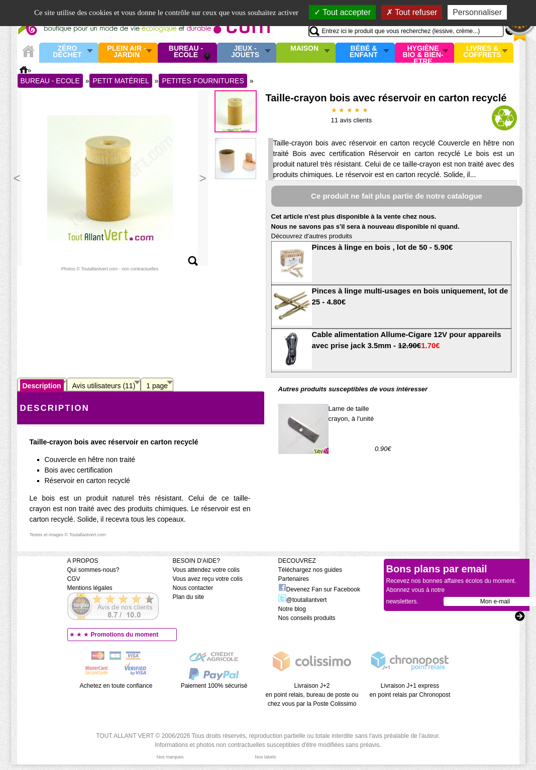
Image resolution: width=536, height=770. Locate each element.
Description (42, 386)
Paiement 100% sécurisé (214, 685)
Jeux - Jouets (245, 52)
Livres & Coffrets (482, 52)
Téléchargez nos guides (310, 569)
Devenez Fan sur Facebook (319, 589)
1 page (157, 386)
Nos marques (170, 756)
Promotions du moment (125, 634)
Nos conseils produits (307, 618)
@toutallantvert (302, 599)
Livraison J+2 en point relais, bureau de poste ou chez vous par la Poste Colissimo (312, 694)
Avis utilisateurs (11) (104, 386)
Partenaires (293, 578)
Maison (304, 48)
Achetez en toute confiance (116, 685)
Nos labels (265, 756)
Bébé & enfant (364, 52)
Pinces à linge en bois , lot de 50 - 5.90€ (382, 247)
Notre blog (292, 608)
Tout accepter (342, 12)
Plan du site (188, 596)
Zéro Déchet (67, 52)
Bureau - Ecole (186, 52)
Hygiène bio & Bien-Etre (423, 52)
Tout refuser (412, 12)
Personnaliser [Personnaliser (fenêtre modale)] (477, 12)
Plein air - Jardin (126, 52)
